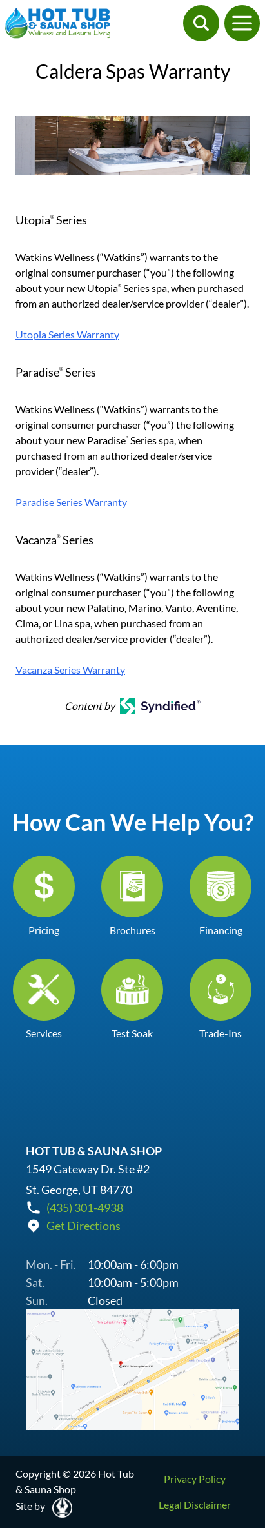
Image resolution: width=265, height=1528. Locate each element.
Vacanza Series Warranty (70, 669)
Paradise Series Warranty (71, 502)
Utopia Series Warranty (67, 334)
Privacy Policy (195, 1479)
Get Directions (83, 1226)
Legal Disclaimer (195, 1504)
